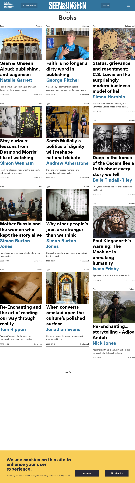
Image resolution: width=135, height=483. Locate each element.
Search (105, 5)
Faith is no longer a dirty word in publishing (67, 68)
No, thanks (117, 473)
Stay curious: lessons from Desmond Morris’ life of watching (19, 148)
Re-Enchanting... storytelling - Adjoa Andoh (114, 330)
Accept (87, 473)
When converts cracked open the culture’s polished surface (65, 324)
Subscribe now (29, 5)
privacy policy (64, 475)
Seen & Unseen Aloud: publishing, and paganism (20, 68)
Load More (68, 372)
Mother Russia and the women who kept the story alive (21, 228)
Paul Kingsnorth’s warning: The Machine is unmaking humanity (112, 250)
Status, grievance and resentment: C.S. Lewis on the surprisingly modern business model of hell (111, 77)
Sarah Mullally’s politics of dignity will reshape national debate (65, 148)
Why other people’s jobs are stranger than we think (67, 234)
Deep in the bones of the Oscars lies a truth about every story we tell (113, 165)
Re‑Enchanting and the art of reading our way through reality (20, 319)
